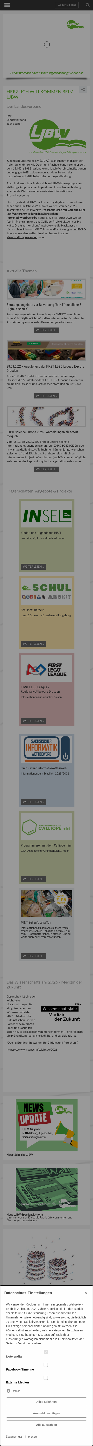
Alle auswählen (46, 1424)
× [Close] (86, 1293)
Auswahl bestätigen (46, 1413)
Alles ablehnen (46, 1401)
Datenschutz (14, 1436)
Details (16, 1391)
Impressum (32, 1436)
